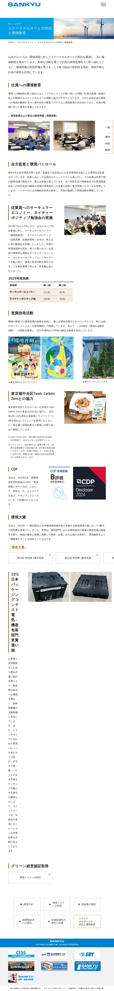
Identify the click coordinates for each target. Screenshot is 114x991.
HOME (10, 42)
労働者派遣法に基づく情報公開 (91, 988)
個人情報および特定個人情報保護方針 (26, 988)
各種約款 (71, 988)
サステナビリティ (25, 42)
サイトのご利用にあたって (54, 988)
